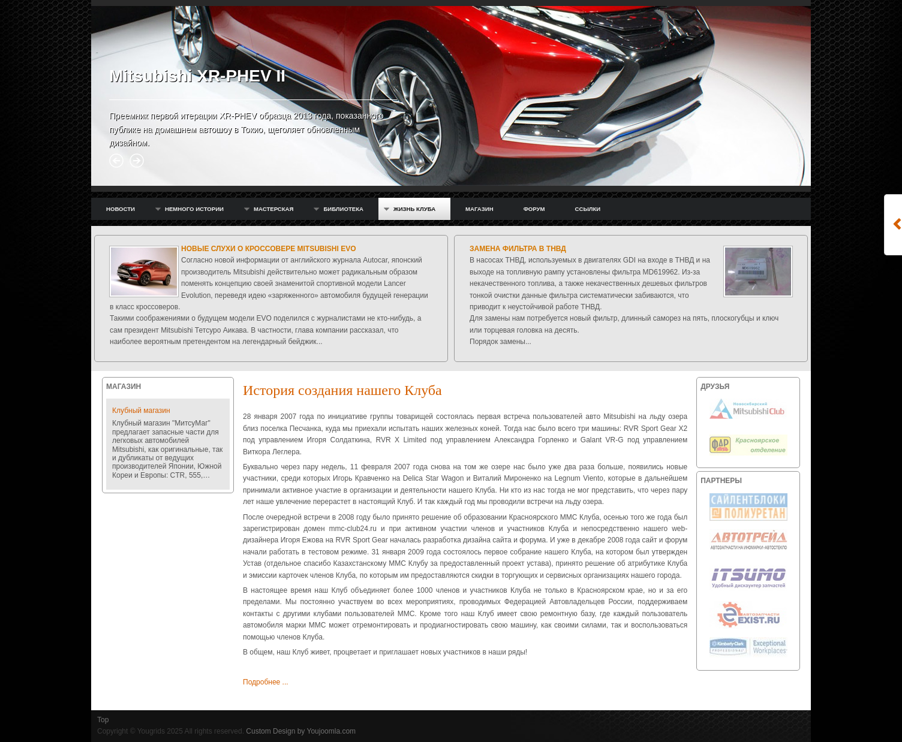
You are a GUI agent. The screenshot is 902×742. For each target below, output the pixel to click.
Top (103, 720)
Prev (116, 160)
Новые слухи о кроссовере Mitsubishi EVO (268, 249)
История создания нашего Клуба (342, 390)
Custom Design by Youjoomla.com (301, 731)
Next (137, 160)
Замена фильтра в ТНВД (518, 249)
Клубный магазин (141, 410)
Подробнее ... (265, 682)
